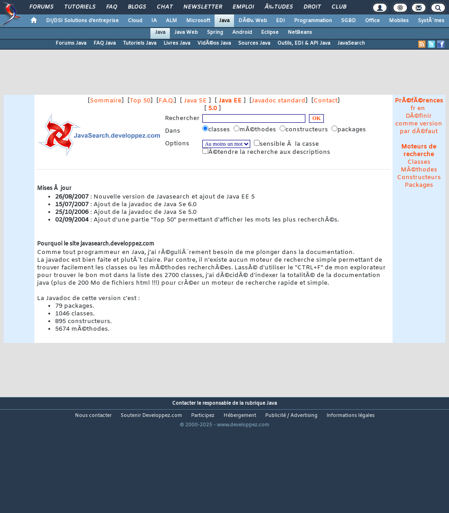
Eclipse (270, 32)
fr (413, 108)
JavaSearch (351, 43)
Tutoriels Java (139, 43)
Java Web (186, 32)
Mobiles (399, 21)
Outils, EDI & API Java (303, 43)
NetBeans (300, 32)
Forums (41, 7)
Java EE (230, 101)
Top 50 (140, 101)
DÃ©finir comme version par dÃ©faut (418, 123)
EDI (280, 21)
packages (350, 129)
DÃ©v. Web (253, 21)
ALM (171, 21)
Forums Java (71, 43)
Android (242, 32)
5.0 (212, 108)
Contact (325, 101)
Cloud (135, 21)
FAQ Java (105, 43)
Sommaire (106, 101)
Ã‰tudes (279, 7)
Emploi (243, 7)
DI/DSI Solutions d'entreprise (82, 21)
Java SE (195, 101)
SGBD (348, 21)
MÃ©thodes (419, 170)
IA (154, 21)
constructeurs (305, 129)
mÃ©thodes (256, 129)
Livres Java (177, 43)
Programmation (313, 21)
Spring (215, 32)
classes (217, 129)
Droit (312, 7)
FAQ (111, 7)
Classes (418, 162)
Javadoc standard (278, 101)
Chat (164, 7)
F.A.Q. (166, 101)
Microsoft (198, 21)
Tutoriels (79, 7)
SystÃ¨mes (431, 21)
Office (372, 21)
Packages (419, 185)
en (421, 108)
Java (224, 21)
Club (339, 7)
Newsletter (202, 7)
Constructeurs (419, 177)
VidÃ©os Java (214, 43)
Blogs (137, 7)
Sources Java (254, 43)
